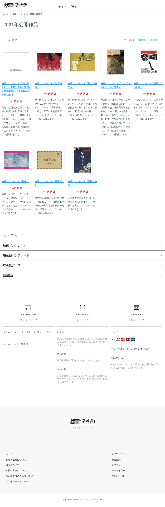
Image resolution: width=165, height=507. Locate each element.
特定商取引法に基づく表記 (16, 477)
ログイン (61, 6)
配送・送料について (13, 460)
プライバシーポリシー (14, 482)
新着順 (153, 39)
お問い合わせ (115, 477)
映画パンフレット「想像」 (15, 181)
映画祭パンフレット (16, 255)
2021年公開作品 (41, 14)
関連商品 (9, 276)
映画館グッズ (12, 265)
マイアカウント (117, 455)
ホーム (6, 14)
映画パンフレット (21, 14)
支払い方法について (13, 471)
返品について (10, 466)
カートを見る (115, 471)
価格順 (142, 39)
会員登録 (113, 460)
